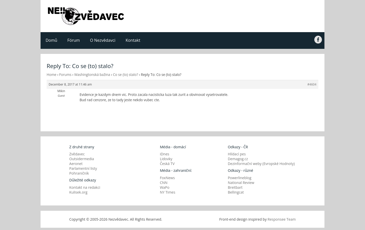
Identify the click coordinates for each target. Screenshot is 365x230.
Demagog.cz (238, 158)
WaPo (165, 187)
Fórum (73, 40)
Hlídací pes (237, 154)
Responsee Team (282, 219)
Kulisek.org (78, 192)
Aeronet (75, 163)
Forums (65, 74)
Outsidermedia (81, 158)
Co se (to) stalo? (125, 74)
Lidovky (166, 158)
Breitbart (235, 187)
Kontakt (132, 40)
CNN (164, 182)
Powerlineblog (239, 177)
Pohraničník (79, 173)
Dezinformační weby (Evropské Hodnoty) (261, 163)
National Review (241, 182)
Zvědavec (77, 154)
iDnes (164, 154)
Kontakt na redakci (84, 187)
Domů (51, 40)
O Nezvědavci (102, 40)
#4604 (311, 84)
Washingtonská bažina (92, 74)
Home (51, 74)
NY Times (167, 192)
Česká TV (167, 163)
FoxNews (167, 177)
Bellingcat (236, 192)
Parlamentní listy (83, 168)
